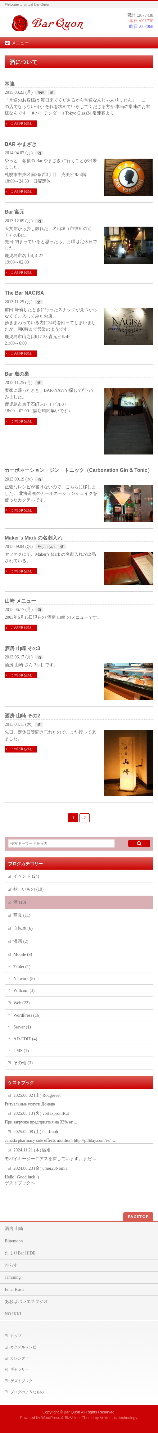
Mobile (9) (22, 954)
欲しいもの (46, 547)
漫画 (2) (20, 941)
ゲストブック (21, 1381)
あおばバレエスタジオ (26, 1301)
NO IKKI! (14, 1314)
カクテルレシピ (23, 1347)
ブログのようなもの (27, 1392)
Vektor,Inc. (109, 1418)
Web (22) (21, 1003)
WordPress (50, 1418)
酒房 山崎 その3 (22, 648)
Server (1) (22, 1027)
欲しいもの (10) (28, 889)
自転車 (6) (23, 928)
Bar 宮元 (14, 212)
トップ (15, 1336)
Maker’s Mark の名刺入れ (33, 537)
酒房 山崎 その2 (22, 715)
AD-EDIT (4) (25, 1039)
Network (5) (24, 978)
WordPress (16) (26, 1015)
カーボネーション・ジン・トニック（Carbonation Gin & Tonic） (78, 470)
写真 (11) (21, 915)
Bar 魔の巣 (17, 374)
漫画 (41, 92)
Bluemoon (14, 1241)
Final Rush (14, 1289)
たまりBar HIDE (20, 1253)
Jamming (12, 1277)
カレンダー (19, 1358)
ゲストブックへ (20, 1183)
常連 (10, 83)
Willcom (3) (23, 990)
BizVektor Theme (79, 1418)
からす (11, 1265)
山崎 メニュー (20, 600)
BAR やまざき (21, 144)
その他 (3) (23, 1062)
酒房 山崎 (14, 1228)
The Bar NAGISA (24, 293)
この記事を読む (22, 123)
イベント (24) (26, 876)
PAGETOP (138, 1216)
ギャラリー (19, 1369)
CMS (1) (21, 1050)
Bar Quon (72, 1412)
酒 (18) (19, 902)
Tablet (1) (21, 967)
